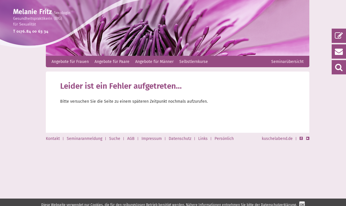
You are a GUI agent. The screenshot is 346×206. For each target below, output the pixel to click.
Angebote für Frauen (70, 61)
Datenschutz (180, 138)
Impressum (151, 138)
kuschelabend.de (277, 138)
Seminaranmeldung (84, 138)
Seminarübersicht (287, 61)
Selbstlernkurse (193, 61)
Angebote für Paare (112, 61)
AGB (131, 138)
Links (203, 138)
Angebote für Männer (154, 61)
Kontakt (53, 138)
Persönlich (224, 138)
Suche (114, 138)
